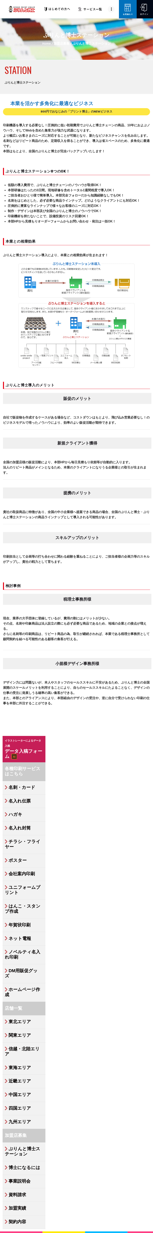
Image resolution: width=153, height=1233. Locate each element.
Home (46, 44)
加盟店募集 (62, 44)
